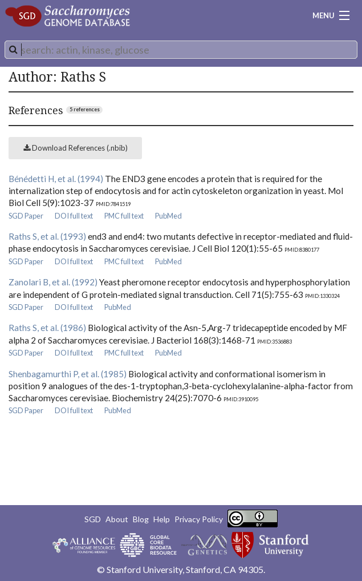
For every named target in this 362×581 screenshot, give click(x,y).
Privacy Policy (198, 519)
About (116, 519)
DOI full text (74, 215)
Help (161, 519)
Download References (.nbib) (75, 147)
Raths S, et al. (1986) (47, 327)
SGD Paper (26, 215)
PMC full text (124, 215)
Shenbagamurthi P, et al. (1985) (68, 374)
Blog (141, 519)
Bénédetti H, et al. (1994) (56, 179)
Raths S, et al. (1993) (47, 236)
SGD (92, 519)
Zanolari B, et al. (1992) (53, 282)
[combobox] (181, 50)
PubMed (168, 215)
